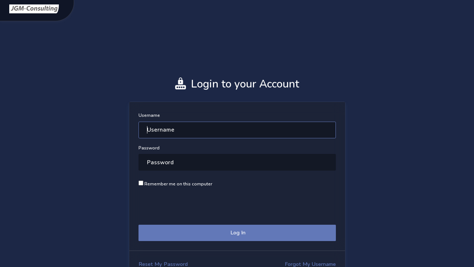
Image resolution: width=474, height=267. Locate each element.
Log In (237, 232)
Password (149, 148)
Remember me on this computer (175, 184)
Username (149, 115)
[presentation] (194, 204)
